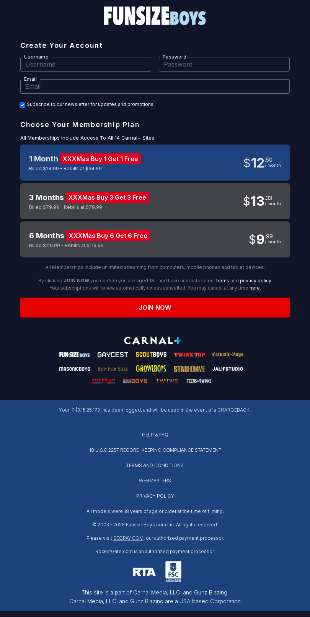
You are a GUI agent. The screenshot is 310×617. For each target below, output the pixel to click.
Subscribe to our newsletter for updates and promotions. (91, 104)
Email (30, 79)
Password (174, 57)
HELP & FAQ (155, 435)
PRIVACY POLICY (155, 496)
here (255, 288)
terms (222, 280)
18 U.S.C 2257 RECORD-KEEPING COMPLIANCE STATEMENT (155, 450)
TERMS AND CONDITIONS (155, 465)
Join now (155, 307)
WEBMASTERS (155, 481)
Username (36, 57)
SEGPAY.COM (128, 538)
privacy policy (255, 280)
